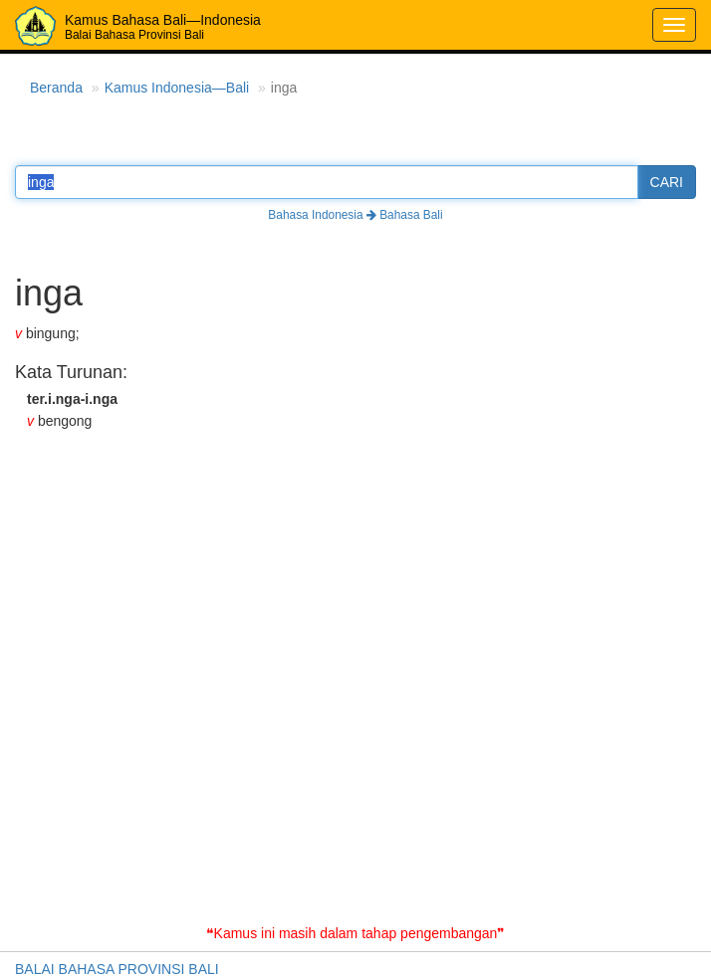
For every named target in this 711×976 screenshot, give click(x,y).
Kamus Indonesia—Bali (177, 88)
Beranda (56, 88)
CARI (666, 182)
